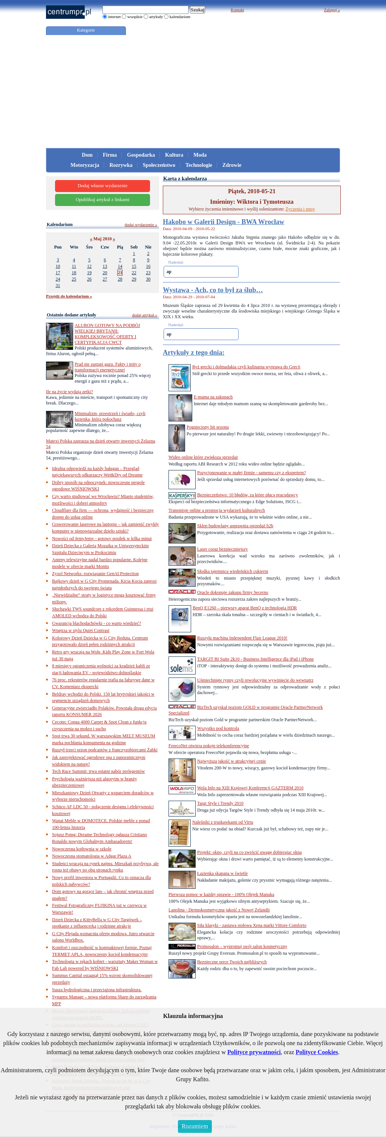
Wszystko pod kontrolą (218, 728)
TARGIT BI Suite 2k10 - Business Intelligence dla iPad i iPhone (255, 659)
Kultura (174, 155)
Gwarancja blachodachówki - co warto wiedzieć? (96, 623)
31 (57, 285)
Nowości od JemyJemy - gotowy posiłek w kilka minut (102, 538)
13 (105, 266)
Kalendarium (60, 224)
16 (148, 266)
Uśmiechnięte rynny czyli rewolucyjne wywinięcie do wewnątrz (255, 680)
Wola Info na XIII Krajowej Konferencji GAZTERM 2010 (250, 788)
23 (148, 272)
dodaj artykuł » (144, 315)
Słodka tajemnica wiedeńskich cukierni (232, 571)
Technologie (198, 165)
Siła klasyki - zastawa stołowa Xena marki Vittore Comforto (251, 925)
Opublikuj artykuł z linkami (103, 199)
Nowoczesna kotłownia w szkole (82, 849)
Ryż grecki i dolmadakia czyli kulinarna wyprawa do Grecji (246, 366)
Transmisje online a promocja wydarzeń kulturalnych (216, 510)
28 (120, 279)
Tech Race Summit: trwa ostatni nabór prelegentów (98, 771)
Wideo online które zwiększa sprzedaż (203, 457)
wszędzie (134, 16)
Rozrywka (120, 165)
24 (57, 279)
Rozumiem (195, 1126)
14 (120, 266)
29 (134, 279)
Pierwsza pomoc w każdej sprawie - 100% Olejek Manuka (221, 894)
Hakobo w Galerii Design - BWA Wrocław (223, 222)
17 (57, 272)
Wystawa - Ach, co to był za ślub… (213, 290)
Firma (110, 155)
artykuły (156, 16)
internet (114, 16)
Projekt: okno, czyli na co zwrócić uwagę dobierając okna (249, 852)
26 (89, 279)
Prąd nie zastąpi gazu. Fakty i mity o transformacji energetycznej (108, 367)
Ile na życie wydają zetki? (69, 391)
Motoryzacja (84, 165)
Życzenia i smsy (300, 209)
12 (89, 266)
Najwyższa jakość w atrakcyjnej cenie (231, 761)
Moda (200, 155)
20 (105, 272)
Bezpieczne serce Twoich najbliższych (232, 962)
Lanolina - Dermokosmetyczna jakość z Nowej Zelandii (219, 910)
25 (74, 279)
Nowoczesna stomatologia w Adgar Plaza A (91, 856)
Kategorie (86, 30)
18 (74, 272)
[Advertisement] (193, 91)
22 (134, 272)
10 (57, 266)
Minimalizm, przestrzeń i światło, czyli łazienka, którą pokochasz (110, 416)
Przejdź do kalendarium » (69, 296)
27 (105, 279)
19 (89, 272)
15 (134, 266)
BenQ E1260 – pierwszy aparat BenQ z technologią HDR (245, 607)
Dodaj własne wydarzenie (102, 185)
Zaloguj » (332, 10)
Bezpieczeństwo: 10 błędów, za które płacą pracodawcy (247, 495)
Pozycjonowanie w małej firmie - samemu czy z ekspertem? (251, 472)
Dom (87, 155)
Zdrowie (231, 165)
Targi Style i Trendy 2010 (220, 803)
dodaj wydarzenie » (141, 224)
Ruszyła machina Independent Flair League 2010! (242, 638)
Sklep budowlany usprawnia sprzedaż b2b (235, 525)
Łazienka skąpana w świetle (222, 873)
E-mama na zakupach (213, 397)
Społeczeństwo (159, 165)
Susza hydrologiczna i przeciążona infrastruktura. (97, 989)
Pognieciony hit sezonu (208, 427)
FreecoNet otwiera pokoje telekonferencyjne (208, 745)
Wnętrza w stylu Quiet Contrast (80, 630)
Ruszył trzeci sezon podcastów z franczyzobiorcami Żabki (105, 749)
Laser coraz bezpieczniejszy (222, 549)
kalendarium (180, 16)
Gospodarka (141, 155)
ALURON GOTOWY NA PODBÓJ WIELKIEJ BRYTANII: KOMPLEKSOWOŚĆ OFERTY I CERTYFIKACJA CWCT (107, 334)
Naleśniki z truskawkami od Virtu (222, 822)
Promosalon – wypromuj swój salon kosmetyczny (242, 946)
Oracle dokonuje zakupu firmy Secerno (232, 592)
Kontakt (237, 10)
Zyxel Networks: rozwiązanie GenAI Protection (95, 573)
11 (74, 266)
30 (148, 279)
